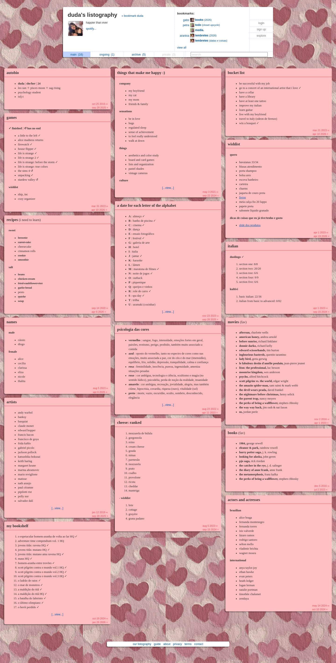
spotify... (91, 28)
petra (186, 25)
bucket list (236, 72)
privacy (177, 644)
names (12, 322)
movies (238, 322)
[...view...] (57, 508)
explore (261, 35)
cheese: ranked (129, 422)
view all (181, 47)
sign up (261, 29)
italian (233, 246)
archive (139, 54)
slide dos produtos (250, 225)
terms (188, 644)
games (12, 117)
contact (198, 644)
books (237, 433)
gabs (186, 20)
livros (242, 197)
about (166, 644)
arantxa (184, 35)
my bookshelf (17, 526)
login (261, 23)
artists (12, 402)
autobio (13, 72)
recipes (25, 219)
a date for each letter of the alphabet (146, 205)
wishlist (234, 144)
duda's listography (92, 15)
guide (157, 644)
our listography (142, 644)
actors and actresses (244, 500)
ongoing (106, 54)
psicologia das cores (133, 329)
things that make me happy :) (141, 72)
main (76, 54)
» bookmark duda (132, 16)
